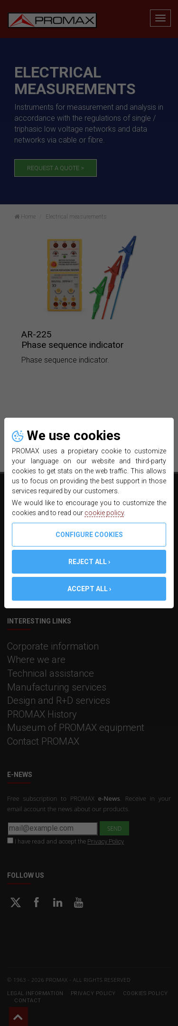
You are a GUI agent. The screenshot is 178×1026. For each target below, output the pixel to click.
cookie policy (104, 513)
